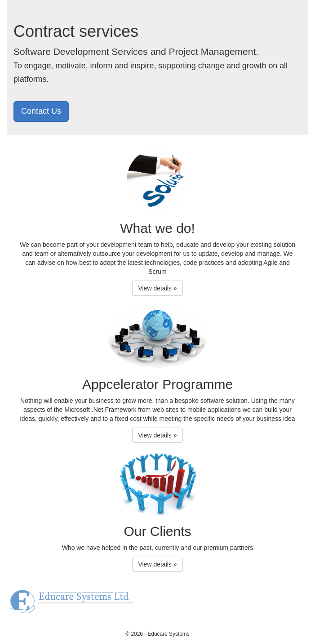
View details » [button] (157, 288)
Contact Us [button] (41, 111)
